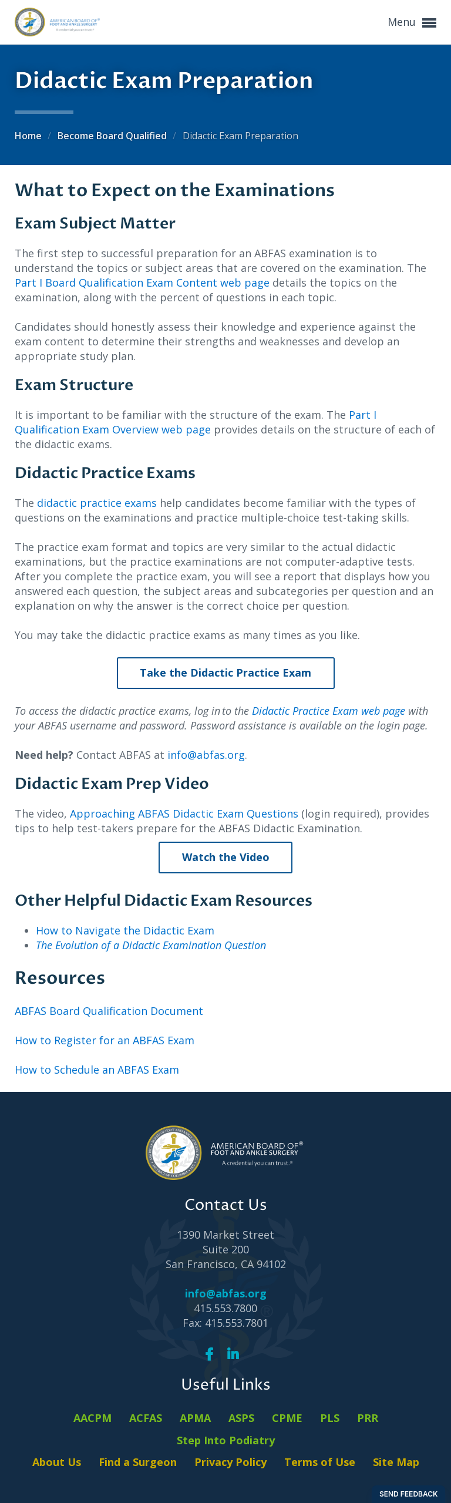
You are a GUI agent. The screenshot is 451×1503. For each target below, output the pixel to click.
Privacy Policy (230, 1462)
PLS (329, 1418)
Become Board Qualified (113, 135)
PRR (367, 1418)
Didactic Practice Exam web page (328, 711)
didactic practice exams (97, 503)
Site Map (396, 1462)
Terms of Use (319, 1462)
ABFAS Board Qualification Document (109, 1011)
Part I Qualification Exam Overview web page (195, 422)
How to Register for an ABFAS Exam (104, 1040)
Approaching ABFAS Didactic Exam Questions (184, 813)
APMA (195, 1418)
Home (29, 135)
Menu (412, 23)
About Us (56, 1462)
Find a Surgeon (138, 1462)
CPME (287, 1418)
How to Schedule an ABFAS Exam (97, 1069)
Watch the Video (226, 857)
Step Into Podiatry (226, 1440)
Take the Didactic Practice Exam (225, 672)
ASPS (241, 1418)
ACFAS (145, 1418)
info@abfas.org (206, 755)
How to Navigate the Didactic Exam (125, 930)
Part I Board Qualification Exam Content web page (142, 282)
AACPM (92, 1418)
